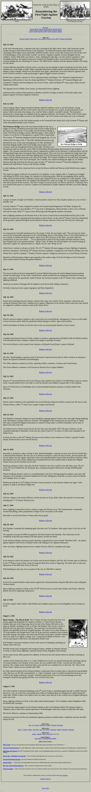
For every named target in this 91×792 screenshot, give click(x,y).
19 (60, 29)
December (60, 725)
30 (45, 31)
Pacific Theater (34, 39)
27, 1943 (9, 505)
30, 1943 (10, 578)
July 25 (55, 30)
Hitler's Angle (6, 744)
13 (7, 45)
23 (47, 30)
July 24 (50, 30)
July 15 (41, 29)
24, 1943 (9, 415)
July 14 (36, 29)
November (54, 725)
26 (61, 30)
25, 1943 (9, 449)
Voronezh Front (50, 121)
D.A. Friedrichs (64, 775)
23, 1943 (9, 398)
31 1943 (9, 600)
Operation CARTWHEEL (66, 39)
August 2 (60, 31)
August (37, 725)
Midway (54, 738)
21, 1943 (9, 353)
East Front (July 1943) (52, 39)
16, (8, 229)
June (30, 725)
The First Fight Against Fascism (12, 759)
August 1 (54, 31)
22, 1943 (9, 376)
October (48, 725)
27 (32, 31)
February (25, 729)
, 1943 (12, 616)
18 (56, 29)
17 (51, 29)
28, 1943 (9, 524)
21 (37, 30)
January (20, 729)
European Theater (24, 39)
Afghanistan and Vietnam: (10, 751)
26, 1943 (9, 494)
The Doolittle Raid (46, 738)
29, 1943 (9, 557)
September (42, 725)
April (34, 729)
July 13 (31, 29)
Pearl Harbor (38, 738)
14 (7, 104)
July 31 (49, 31)
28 (36, 31)
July (49, 29)
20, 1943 (9, 334)
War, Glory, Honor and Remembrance (13, 765)
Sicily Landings (42, 39)
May (37, 729)
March (30, 729)
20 (33, 30)
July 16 (45, 29)
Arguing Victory (7, 762)
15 (7, 196)
